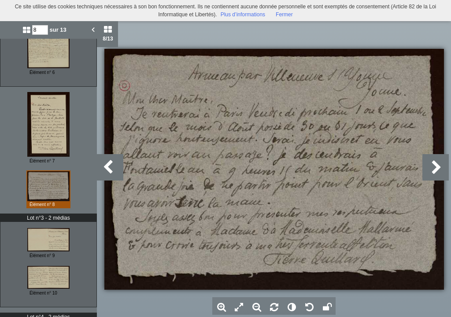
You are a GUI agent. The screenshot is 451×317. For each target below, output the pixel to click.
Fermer (284, 14)
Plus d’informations (243, 14)
